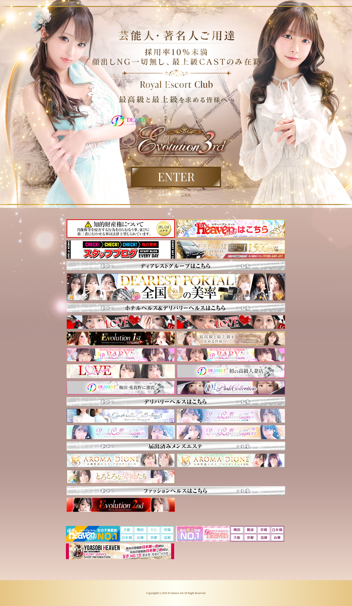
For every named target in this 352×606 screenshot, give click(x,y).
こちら (186, 194)
